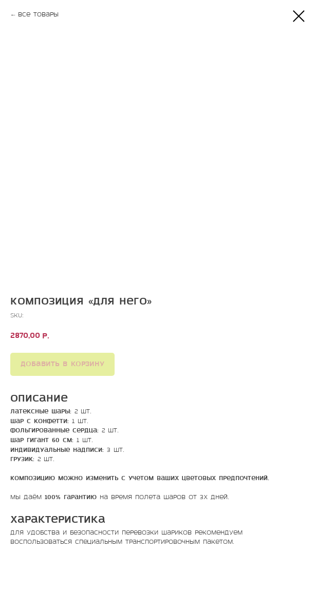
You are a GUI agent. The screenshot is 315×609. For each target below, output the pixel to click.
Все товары (38, 15)
